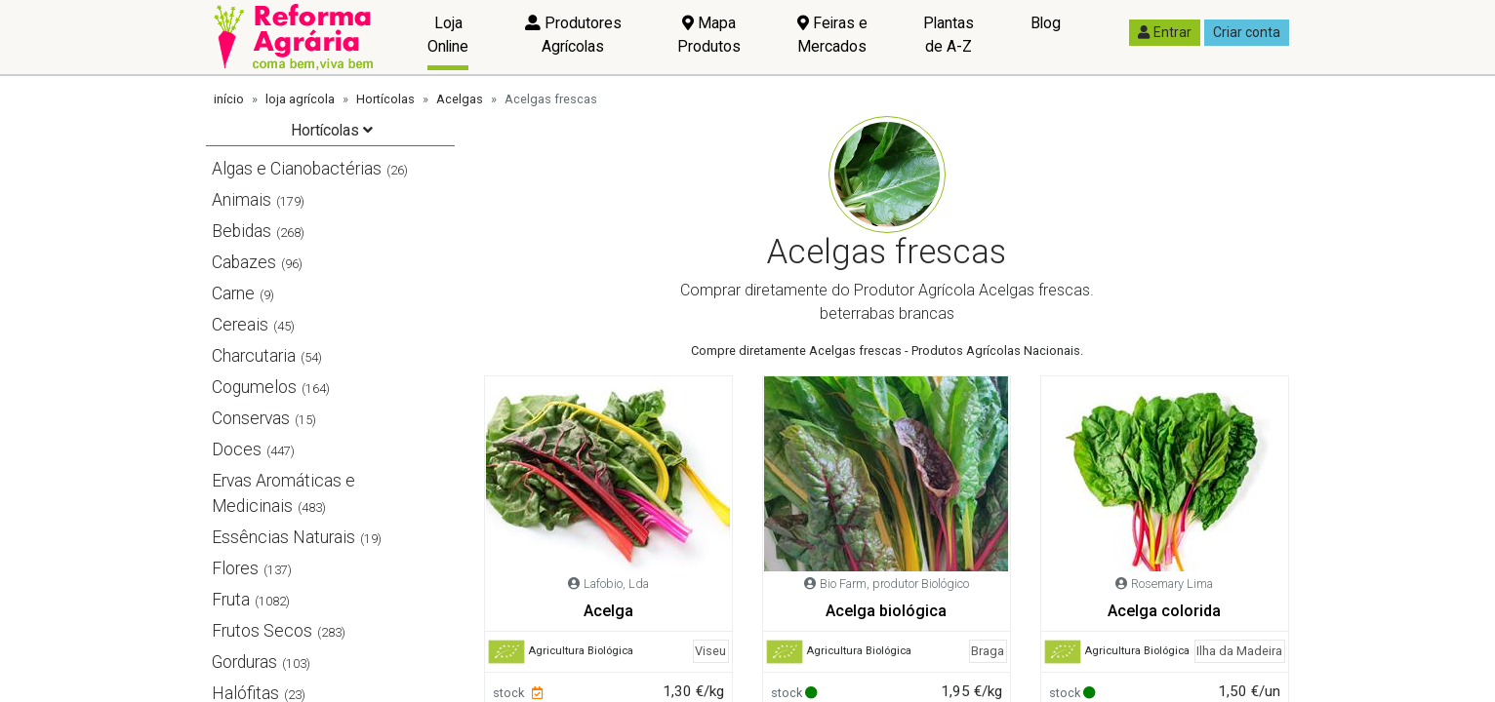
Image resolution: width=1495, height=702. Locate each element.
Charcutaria (254, 356)
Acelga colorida (1164, 611)
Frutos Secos (262, 631)
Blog (1045, 23)
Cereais (240, 324)
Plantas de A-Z (948, 35)
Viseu (710, 651)
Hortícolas (385, 99)
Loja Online (447, 35)
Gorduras (244, 662)
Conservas (251, 418)
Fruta (231, 599)
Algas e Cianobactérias (297, 168)
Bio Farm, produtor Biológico (894, 583)
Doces (237, 449)
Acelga (608, 611)
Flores (235, 568)
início (229, 99)
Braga (987, 651)
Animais (241, 200)
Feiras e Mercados (832, 35)
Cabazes (244, 262)
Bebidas (241, 231)
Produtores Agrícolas (573, 35)
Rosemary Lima (1172, 583)
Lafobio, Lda (616, 583)
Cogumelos (254, 387)
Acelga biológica (886, 611)
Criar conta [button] (1246, 32)
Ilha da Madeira (1239, 651)
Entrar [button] (1165, 32)
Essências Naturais (283, 537)
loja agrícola (300, 99)
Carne (233, 293)
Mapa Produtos (709, 35)
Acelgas (459, 99)
